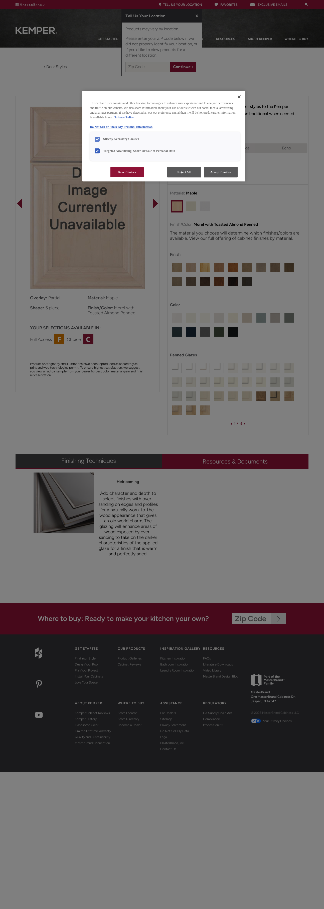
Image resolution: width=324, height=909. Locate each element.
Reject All (184, 171)
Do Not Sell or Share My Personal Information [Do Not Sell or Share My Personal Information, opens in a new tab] (121, 127)
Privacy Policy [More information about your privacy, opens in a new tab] (124, 117)
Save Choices (127, 171)
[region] (163, 136)
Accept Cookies (220, 171)
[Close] (239, 96)
